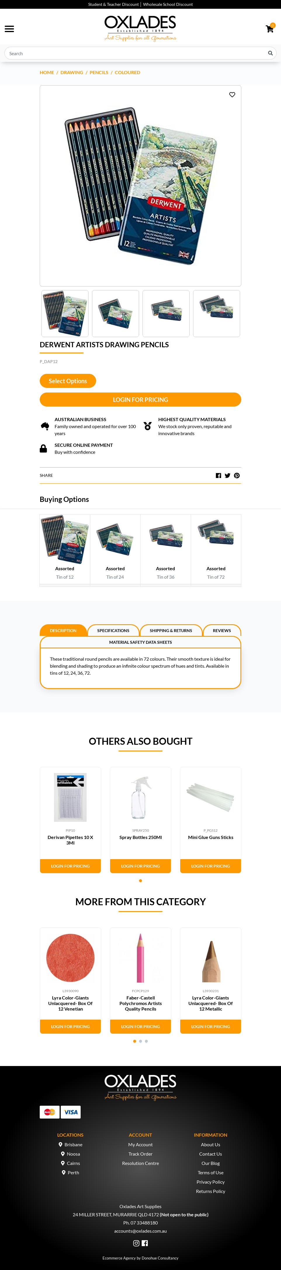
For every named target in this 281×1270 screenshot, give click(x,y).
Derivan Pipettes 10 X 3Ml (70, 839)
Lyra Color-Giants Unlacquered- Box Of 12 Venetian (70, 1003)
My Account (140, 1144)
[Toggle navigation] (9, 28)
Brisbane (73, 1144)
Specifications (113, 630)
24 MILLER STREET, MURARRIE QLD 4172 (116, 1214)
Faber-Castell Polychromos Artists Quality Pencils (140, 1003)
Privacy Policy (211, 1181)
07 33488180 (144, 1222)
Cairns (73, 1163)
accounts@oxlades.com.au (140, 1231)
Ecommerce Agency (119, 1258)
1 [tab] (140, 880)
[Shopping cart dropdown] (270, 28)
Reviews (222, 630)
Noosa (73, 1153)
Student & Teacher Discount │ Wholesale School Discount (140, 4)
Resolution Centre (140, 1163)
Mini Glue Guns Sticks (210, 837)
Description (63, 630)
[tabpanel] (70, 820)
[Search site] (270, 53)
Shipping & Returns (171, 630)
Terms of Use (210, 1172)
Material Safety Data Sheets (140, 642)
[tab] (63, 630)
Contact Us (210, 1153)
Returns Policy (210, 1191)
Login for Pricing (140, 399)
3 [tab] (146, 1041)
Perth (73, 1172)
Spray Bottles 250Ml (140, 837)
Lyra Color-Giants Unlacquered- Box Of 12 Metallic (210, 1003)
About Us (210, 1144)
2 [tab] (140, 1041)
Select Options (68, 380)
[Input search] (140, 53)
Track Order (140, 1153)
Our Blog (211, 1163)
